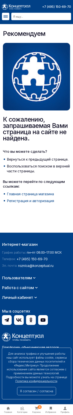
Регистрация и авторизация (30, 201)
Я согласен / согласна (36, 391)
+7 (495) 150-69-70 (56, 7)
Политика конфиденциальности (36, 381)
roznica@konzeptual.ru (35, 322)
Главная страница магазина (30, 194)
